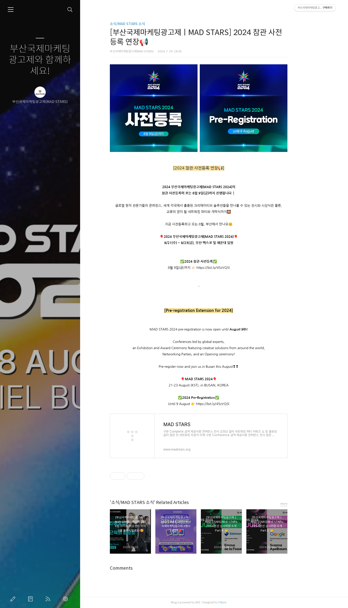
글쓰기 (13, 598)
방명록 (31, 598)
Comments (136, 568)
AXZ (213, 602)
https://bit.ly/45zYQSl (228, 267)
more (299, 504)
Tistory (237, 602)
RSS (49, 598)
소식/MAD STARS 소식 (142, 24)
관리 (66, 598)
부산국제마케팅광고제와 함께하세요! (40, 60)
